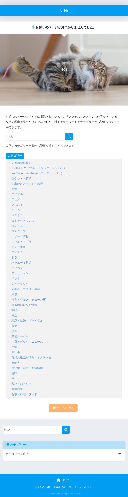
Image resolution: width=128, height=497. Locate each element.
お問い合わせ (42, 487)
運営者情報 (59, 487)
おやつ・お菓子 (21, 178)
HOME (64, 480)
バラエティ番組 (21, 262)
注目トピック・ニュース (27, 341)
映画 (14, 331)
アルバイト (18, 204)
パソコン (17, 268)
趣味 (14, 373)
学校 (14, 310)
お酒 (14, 189)
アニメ (15, 199)
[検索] (69, 136)
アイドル (17, 194)
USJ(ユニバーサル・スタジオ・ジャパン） (38, 168)
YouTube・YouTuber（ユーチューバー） (37, 173)
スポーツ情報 (20, 236)
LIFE (64, 10)
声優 (14, 294)
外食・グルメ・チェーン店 (28, 299)
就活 (14, 315)
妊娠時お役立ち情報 (24, 304)
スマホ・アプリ (21, 241)
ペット (15, 278)
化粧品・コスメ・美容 (25, 289)
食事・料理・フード (24, 394)
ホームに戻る (63, 408)
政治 (14, 325)
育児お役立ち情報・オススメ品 (31, 357)
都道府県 (17, 389)
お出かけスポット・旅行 (27, 183)
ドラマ (15, 257)
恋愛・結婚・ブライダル (27, 320)
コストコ (17, 215)
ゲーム (15, 210)
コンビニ (17, 225)
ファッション (20, 273)
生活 (14, 347)
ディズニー (18, 252)
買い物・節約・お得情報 (27, 368)
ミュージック (20, 283)
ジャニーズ (18, 231)
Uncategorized (20, 162)
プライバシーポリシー (81, 487)
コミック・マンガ (22, 220)
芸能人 (15, 362)
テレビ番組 (18, 246)
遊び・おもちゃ (21, 383)
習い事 (15, 352)
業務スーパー (20, 336)
